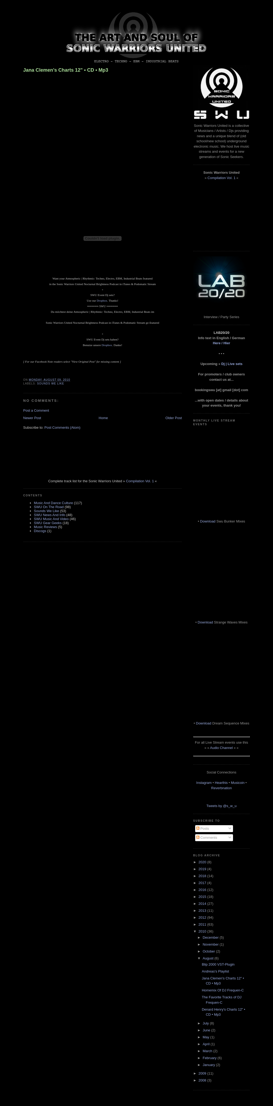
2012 (203, 917)
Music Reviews (45, 527)
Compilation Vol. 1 (140, 481)
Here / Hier (221, 343)
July (206, 1023)
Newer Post (32, 418)
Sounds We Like (50, 383)
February (210, 1058)
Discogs (40, 531)
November (211, 944)
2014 (203, 904)
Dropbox (102, 300)
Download (207, 521)
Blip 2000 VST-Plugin (218, 964)
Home (103, 418)
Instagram (204, 783)
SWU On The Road (49, 507)
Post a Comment (36, 410)
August (208, 958)
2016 (203, 890)
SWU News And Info (49, 515)
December (211, 937)
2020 (203, 862)
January (209, 1065)
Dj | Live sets (232, 364)
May (206, 1037)
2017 (203, 883)
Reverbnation (221, 788)
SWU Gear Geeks (48, 523)
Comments (206, 838)
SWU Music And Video (51, 519)
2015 (203, 897)
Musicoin (237, 783)
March (208, 1051)
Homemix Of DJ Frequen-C (223, 990)
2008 (203, 1080)
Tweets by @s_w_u (221, 806)
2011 (203, 924)
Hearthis (221, 783)
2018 (203, 876)
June (207, 1030)
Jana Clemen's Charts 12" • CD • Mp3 (65, 70)
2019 (203, 869)
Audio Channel (221, 748)
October (209, 951)
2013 (203, 911)
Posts (202, 828)
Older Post (174, 418)
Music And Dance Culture (53, 503)
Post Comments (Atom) (63, 428)
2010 (203, 931)
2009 (203, 1073)
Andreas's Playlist (215, 971)
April (207, 1044)
